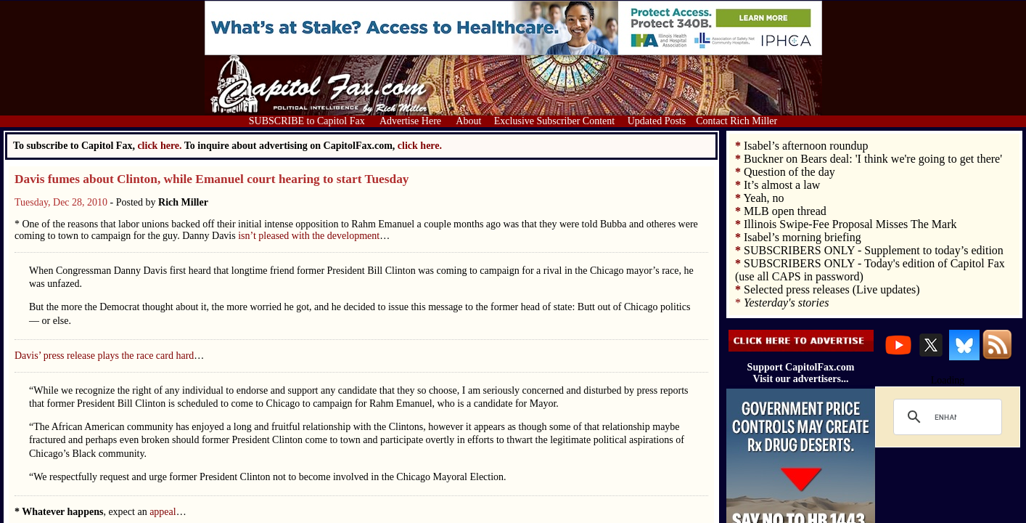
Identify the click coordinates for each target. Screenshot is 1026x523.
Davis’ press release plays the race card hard (104, 355)
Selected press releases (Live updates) (832, 289)
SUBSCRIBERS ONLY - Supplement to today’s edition (874, 250)
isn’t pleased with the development (308, 235)
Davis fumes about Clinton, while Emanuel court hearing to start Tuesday (212, 179)
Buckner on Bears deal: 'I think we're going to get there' (873, 159)
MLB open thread (785, 211)
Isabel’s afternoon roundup (806, 145)
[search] (945, 417)
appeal (162, 511)
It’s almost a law (782, 185)
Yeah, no (763, 198)
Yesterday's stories (786, 302)
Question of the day (789, 172)
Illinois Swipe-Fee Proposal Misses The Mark (850, 224)
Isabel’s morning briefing (802, 237)
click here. (420, 145)
